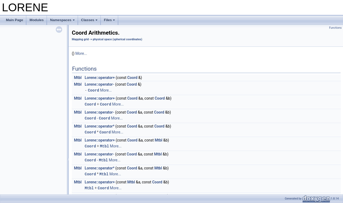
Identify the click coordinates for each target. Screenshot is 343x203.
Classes (89, 20)
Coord (132, 77)
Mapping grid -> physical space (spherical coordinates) (107, 39)
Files (109, 20)
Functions (335, 28)
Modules (36, 20)
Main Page (14, 20)
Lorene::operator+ (100, 77)
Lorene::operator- (99, 84)
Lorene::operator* (99, 125)
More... (81, 53)
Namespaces (62, 20)
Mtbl (78, 77)
